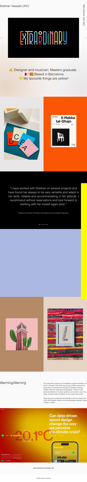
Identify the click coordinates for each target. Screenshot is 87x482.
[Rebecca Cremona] (39, 224)
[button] (84, 15)
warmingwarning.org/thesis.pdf (43, 468)
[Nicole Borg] (47, 224)
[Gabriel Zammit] (41, 224)
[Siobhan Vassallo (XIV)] (14, 5)
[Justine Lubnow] (44, 224)
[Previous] (1, 38)
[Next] (85, 38)
